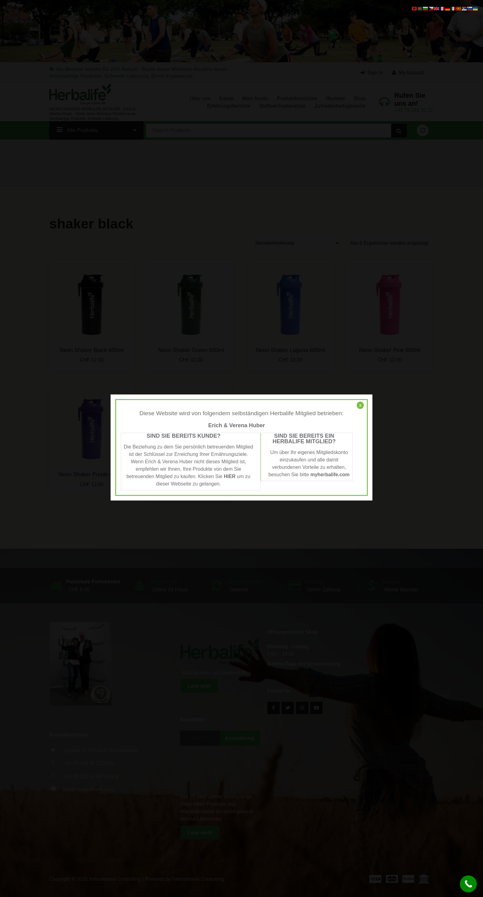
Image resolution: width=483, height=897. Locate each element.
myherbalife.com (330, 474)
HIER (229, 476)
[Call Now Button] (468, 883)
